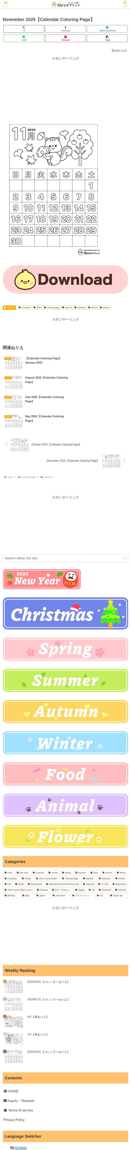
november (25, 307)
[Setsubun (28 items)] (105, 839)
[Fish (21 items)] (8, 845)
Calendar (9, 307)
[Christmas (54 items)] (11, 839)
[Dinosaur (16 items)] (42, 850)
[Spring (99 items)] (67, 833)
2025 (37, 307)
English (21, 1108)
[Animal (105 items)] (53, 833)
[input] (65, 519)
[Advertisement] (65, 85)
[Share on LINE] (23, 38)
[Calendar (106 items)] (38, 833)
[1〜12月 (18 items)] (103, 845)
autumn (105, 307)
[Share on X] (23, 29)
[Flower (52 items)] (27, 839)
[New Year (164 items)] (23, 833)
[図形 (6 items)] (27, 856)
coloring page (51, 307)
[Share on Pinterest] (65, 38)
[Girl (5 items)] (101, 856)
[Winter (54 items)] (121, 833)
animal (92, 307)
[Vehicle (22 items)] (121, 839)
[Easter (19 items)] (20, 845)
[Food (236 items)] (8, 833)
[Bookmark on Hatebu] (107, 29)
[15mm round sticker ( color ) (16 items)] (19, 850)
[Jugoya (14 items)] (80, 850)
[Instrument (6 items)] (60, 856)
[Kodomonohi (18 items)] (35, 845)
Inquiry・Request (18, 1061)
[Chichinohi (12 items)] (105, 850)
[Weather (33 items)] (89, 839)
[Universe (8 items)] (121, 850)
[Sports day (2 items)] (118, 856)
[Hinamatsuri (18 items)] (119, 845)
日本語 (20, 1114)
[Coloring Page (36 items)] (71, 839)
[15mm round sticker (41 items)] (47, 839)
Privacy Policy (14, 1080)
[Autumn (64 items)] (108, 833)
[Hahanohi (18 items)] (88, 845)
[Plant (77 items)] (94, 833)
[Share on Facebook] (65, 29)
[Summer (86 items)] (81, 833)
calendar (80, 307)
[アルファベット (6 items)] (83, 856)
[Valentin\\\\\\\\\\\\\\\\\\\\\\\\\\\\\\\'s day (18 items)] (63, 845)
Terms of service (18, 1071)
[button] (107, 38)
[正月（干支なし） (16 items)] (61, 850)
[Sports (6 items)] (42, 856)
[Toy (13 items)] (92, 850)
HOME (11, 1052)
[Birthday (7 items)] (11, 856)
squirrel (67, 307)
